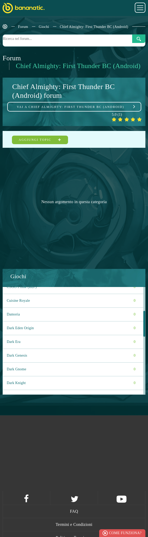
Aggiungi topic (40, 140)
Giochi (44, 27)
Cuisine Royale (71, 301)
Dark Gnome (71, 369)
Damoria (71, 314)
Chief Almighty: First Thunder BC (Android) (94, 27)
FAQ (74, 511)
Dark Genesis (71, 356)
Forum (23, 27)
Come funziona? (125, 533)
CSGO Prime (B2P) (71, 287)
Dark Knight (71, 383)
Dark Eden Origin (71, 328)
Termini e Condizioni (74, 524)
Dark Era (71, 342)
